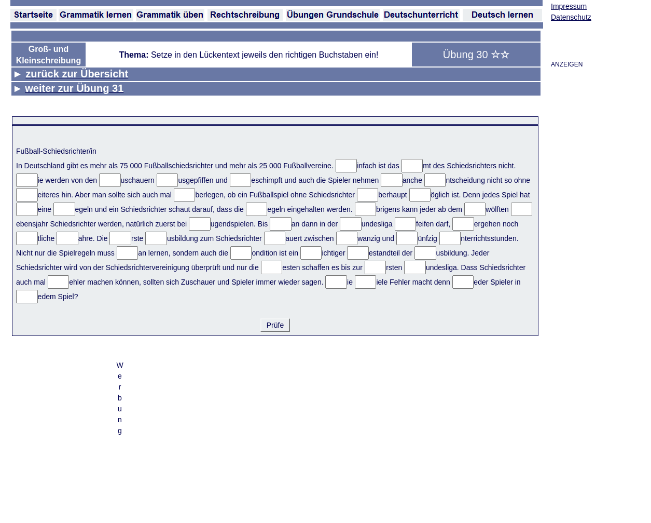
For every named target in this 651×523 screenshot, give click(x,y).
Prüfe (275, 325)
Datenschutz (571, 17)
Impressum (569, 6)
